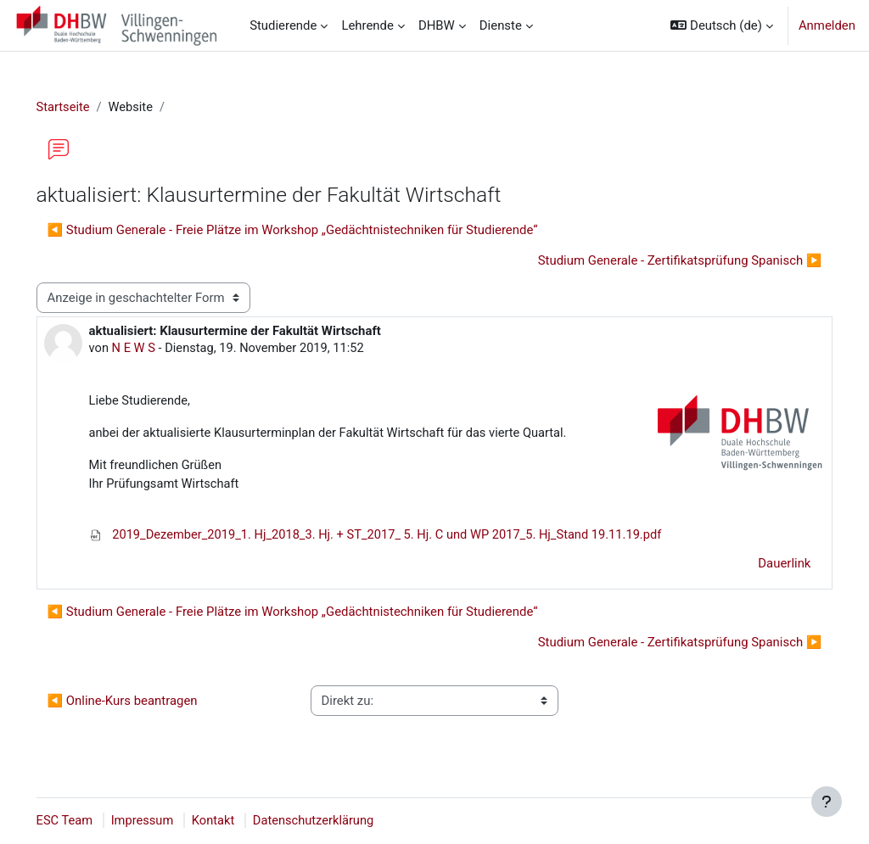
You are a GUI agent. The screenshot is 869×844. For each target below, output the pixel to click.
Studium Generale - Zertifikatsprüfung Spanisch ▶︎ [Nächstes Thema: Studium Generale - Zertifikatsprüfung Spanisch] (655, 260)
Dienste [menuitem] (500, 25)
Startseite (87, 107)
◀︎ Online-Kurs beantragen (146, 703)
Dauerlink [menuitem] (760, 565)
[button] (721, 25)
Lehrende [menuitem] (367, 25)
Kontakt (239, 821)
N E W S (159, 348)
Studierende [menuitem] (283, 25)
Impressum (167, 821)
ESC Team (89, 821)
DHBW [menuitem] (436, 25)
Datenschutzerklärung (341, 821)
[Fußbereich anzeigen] (826, 801)
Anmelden (827, 25)
